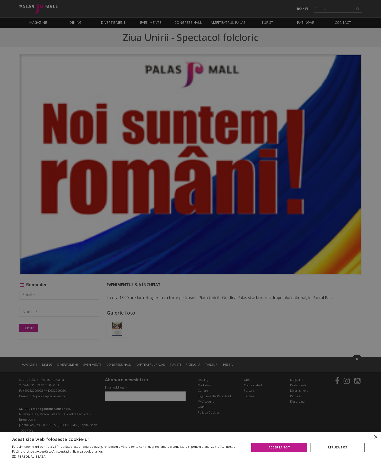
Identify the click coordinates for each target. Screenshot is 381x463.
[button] (127, 456)
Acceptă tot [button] (279, 447)
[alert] (190, 231)
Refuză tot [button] (337, 447)
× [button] (375, 437)
